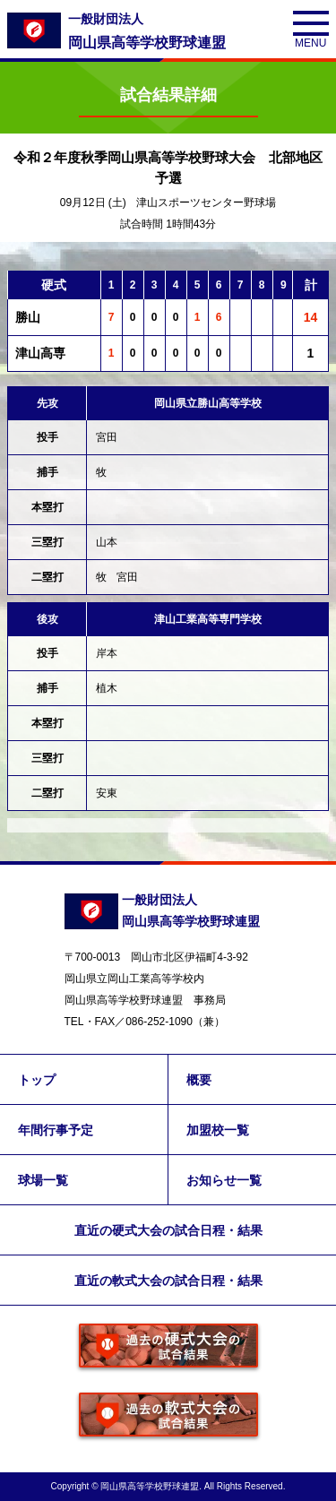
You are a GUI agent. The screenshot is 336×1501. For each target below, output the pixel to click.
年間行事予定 (55, 1130)
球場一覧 (43, 1180)
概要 (198, 1080)
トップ (37, 1080)
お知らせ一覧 (224, 1180)
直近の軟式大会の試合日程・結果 (168, 1280)
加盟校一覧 (217, 1130)
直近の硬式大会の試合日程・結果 (168, 1230)
